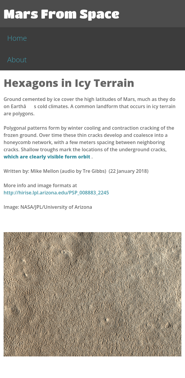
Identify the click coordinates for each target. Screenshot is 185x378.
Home (17, 38)
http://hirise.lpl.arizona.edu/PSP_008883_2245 (56, 192)
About (17, 59)
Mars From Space (61, 13)
